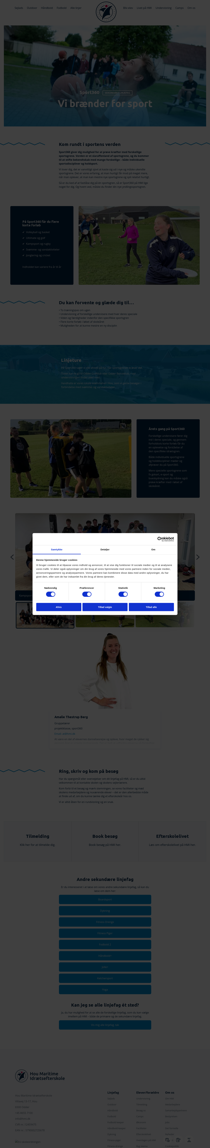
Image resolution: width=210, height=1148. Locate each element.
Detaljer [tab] (105, 549)
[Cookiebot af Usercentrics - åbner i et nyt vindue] (160, 539)
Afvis (59, 607)
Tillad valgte (105, 607)
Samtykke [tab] (56, 549)
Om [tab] (153, 549)
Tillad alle (151, 607)
